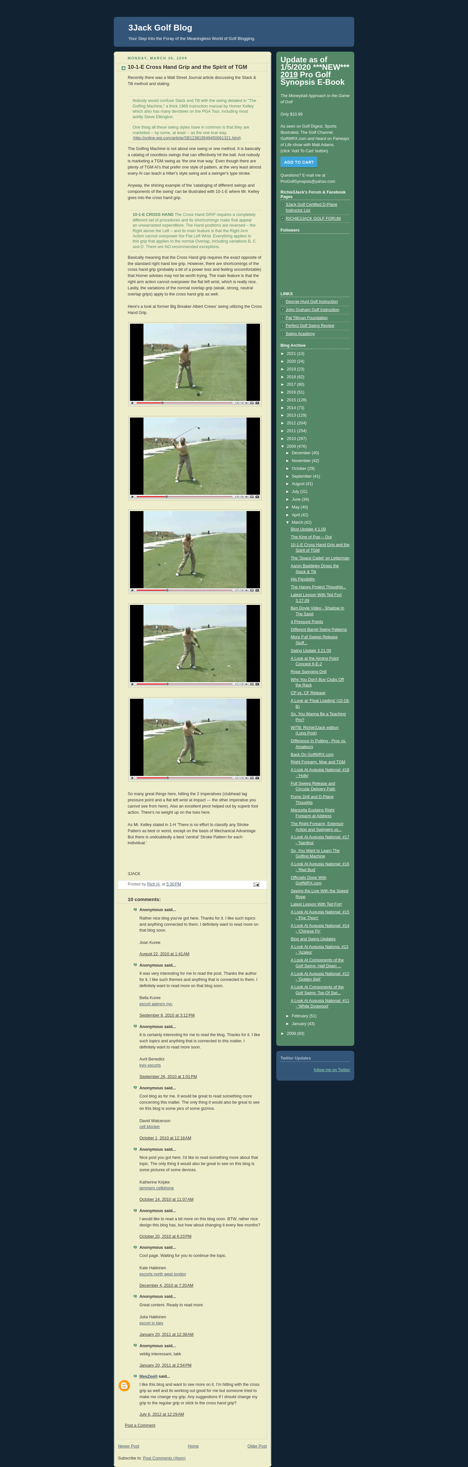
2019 (292, 369)
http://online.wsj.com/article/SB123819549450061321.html (187, 138)
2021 (292, 353)
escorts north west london (162, 1274)
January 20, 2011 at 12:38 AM (166, 1334)
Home (193, 1446)
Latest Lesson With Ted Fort (316, 904)
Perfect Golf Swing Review (310, 325)
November (302, 460)
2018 (292, 377)
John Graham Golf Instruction (312, 309)
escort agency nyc (156, 1004)
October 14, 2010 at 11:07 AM (166, 1199)
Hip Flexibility (303, 579)
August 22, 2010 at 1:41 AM (164, 954)
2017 (292, 384)
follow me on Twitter (332, 1070)
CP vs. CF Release (308, 693)
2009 (292, 446)
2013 (292, 415)
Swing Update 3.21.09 (311, 650)
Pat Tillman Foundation (307, 318)
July (296, 491)
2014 (292, 408)
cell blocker (149, 1126)
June (297, 499)
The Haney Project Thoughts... (318, 587)
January (299, 1024)
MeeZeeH (148, 1376)
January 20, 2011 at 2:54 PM (165, 1365)
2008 (292, 1033)
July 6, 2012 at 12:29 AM (161, 1414)
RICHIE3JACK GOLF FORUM (313, 218)
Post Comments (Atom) (164, 1458)
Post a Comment (140, 1425)
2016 (292, 392)
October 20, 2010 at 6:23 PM (165, 1236)
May (296, 507)
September (302, 476)
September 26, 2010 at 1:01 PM (168, 1076)
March (298, 522)
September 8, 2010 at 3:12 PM (167, 1015)
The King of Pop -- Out (311, 537)
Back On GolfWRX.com (312, 754)
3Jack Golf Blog (160, 27)
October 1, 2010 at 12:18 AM (165, 1138)
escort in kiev (151, 1323)
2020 (292, 361)
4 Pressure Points (307, 622)
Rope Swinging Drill (309, 672)
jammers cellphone (156, 1188)
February (300, 1016)
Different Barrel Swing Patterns (319, 629)
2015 (292, 400)
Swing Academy (300, 334)
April (296, 515)
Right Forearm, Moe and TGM (318, 762)
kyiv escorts (150, 1065)
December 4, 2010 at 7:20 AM (166, 1285)
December (302, 453)
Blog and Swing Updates (313, 939)
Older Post (257, 1446)
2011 (292, 431)
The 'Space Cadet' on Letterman (320, 558)
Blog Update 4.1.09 (308, 529)
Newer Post (128, 1446)
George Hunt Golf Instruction (312, 301)
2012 (292, 423)
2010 (292, 438)
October (299, 468)
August (299, 484)
